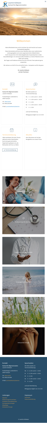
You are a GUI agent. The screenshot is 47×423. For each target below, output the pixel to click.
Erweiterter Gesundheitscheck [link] (9, 402)
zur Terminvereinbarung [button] (10, 150)
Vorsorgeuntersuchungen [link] (8, 403)
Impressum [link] (27, 397)
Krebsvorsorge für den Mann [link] (9, 400)
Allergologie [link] (5, 405)
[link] (5, 7)
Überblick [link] (4, 398)
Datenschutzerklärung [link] (30, 399)
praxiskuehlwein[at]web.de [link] (12, 107)
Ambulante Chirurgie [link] (7, 407)
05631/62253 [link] (8, 102)
